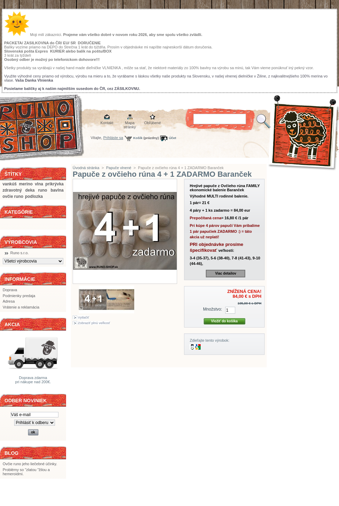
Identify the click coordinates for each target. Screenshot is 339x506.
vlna (39, 184)
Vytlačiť (83, 317)
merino (26, 184)
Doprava (10, 290)
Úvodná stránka (86, 168)
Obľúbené (152, 123)
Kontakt (106, 123)
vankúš (9, 184)
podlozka (34, 196)
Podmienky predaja (19, 296)
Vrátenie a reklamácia (21, 307)
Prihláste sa (113, 138)
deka (30, 190)
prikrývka (54, 184)
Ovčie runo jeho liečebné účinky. (30, 464)
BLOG (11, 453)
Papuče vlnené (118, 168)
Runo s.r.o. (19, 253)
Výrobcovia (20, 242)
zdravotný (12, 190)
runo (42, 190)
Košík (138, 138)
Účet (172, 138)
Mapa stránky (129, 123)
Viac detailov (225, 273)
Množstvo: (212, 309)
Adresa (9, 301)
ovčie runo (12, 196)
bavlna (57, 190)
